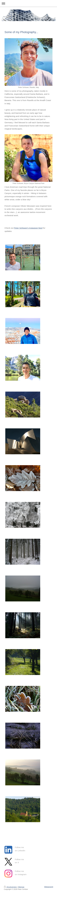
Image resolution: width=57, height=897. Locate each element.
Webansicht (48, 887)
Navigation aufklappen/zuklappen (28, 3)
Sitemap (21, 887)
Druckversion (10, 887)
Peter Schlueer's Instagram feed (28, 228)
